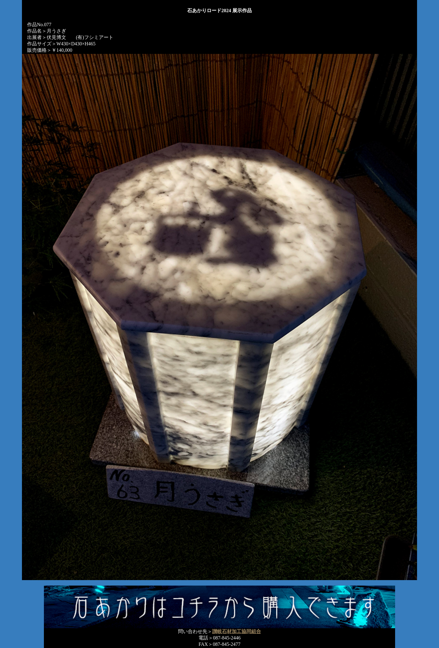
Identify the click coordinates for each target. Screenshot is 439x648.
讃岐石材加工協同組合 (236, 631)
